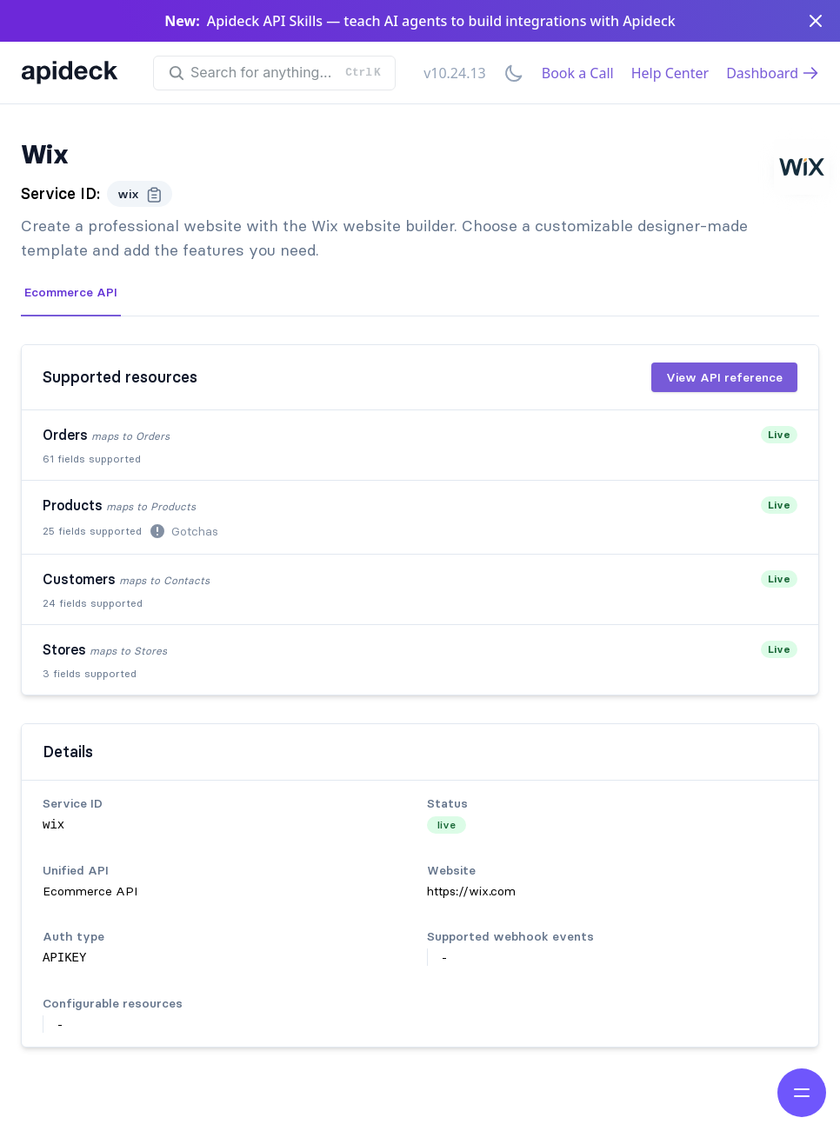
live (446, 824)
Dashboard (772, 73)
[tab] (71, 292)
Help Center (670, 73)
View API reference (724, 377)
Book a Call (578, 73)
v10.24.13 (454, 73)
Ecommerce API (70, 292)
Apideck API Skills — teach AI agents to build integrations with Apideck (441, 20)
